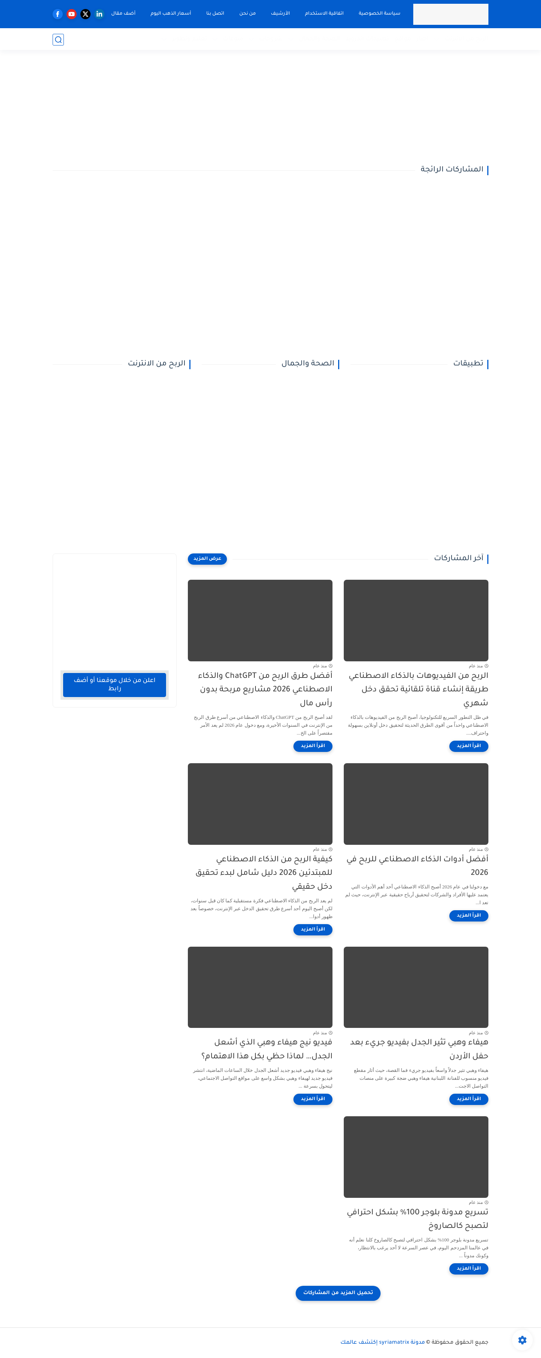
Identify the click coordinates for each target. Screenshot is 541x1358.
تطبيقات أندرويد (367, 39)
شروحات (271, 39)
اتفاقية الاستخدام (324, 14)
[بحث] (58, 39)
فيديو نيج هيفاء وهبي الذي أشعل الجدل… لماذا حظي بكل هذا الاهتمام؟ (266, 1050)
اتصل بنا (215, 14)
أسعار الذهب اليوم (170, 14)
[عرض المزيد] (207, 559)
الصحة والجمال (319, 39)
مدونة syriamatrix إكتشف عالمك (382, 1343)
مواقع (402, 39)
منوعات (233, 39)
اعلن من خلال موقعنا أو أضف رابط (115, 685)
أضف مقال (123, 14)
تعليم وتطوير (189, 39)
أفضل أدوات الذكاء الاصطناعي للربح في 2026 (417, 867)
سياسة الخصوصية (379, 14)
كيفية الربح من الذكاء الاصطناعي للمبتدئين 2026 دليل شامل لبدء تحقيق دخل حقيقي (263, 874)
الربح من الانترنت (466, 39)
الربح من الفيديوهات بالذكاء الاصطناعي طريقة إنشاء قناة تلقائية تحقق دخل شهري (418, 690)
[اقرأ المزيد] (468, 746)
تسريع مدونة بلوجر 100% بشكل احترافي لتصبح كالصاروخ (417, 1220)
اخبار (423, 39)
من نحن (247, 14)
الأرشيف (280, 14)
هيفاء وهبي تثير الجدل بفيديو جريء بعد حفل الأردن (419, 1050)
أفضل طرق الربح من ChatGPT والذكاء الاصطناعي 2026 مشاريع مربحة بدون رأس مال (265, 690)
